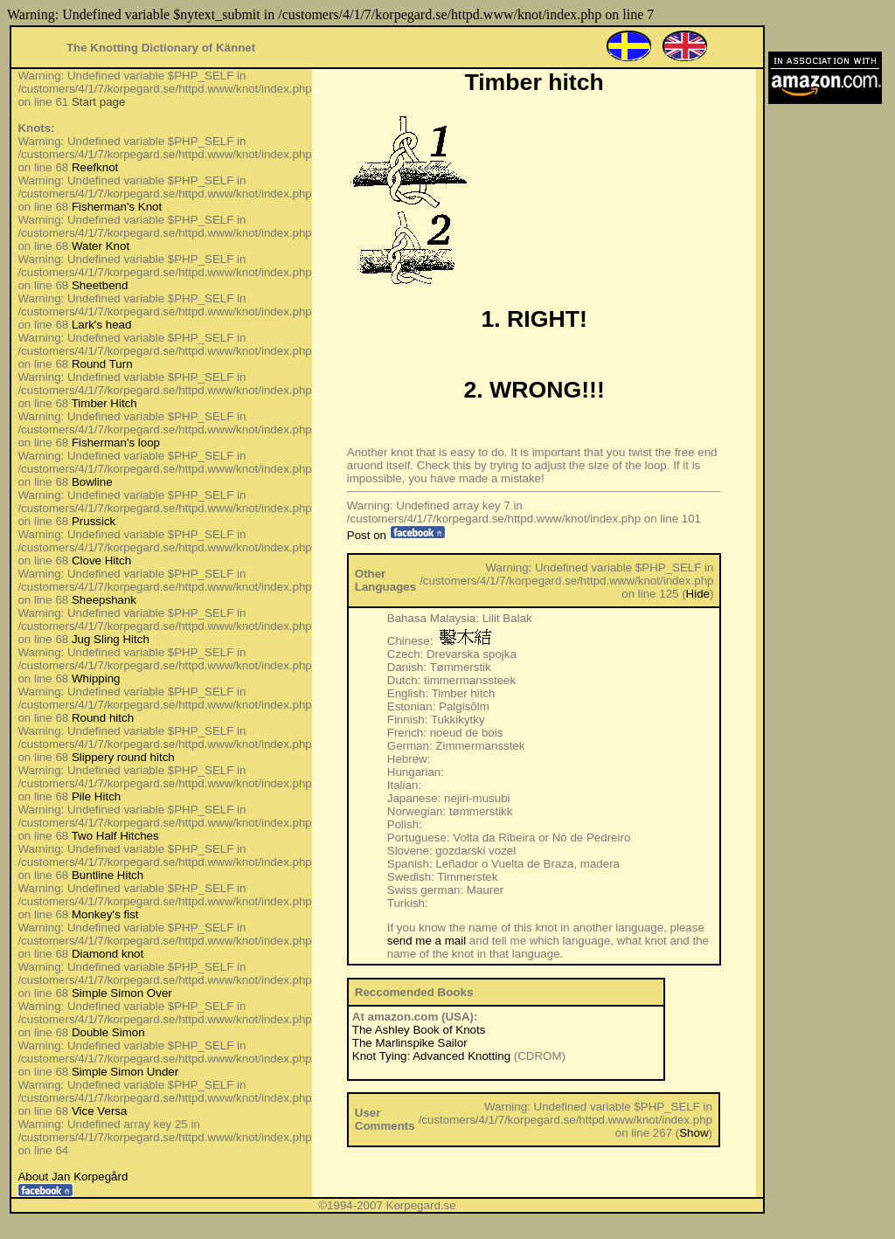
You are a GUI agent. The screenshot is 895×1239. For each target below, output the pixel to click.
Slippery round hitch (123, 757)
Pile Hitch (96, 796)
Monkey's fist (105, 914)
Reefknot (95, 167)
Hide (698, 593)
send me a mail (426, 940)
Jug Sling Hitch (110, 639)
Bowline (92, 481)
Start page (99, 101)
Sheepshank (104, 599)
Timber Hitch (104, 403)
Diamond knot (107, 953)
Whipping (96, 678)
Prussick (93, 521)
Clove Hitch (101, 560)
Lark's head (102, 324)
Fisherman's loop (116, 442)
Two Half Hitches (115, 835)
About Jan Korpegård (72, 1176)
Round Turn (102, 363)
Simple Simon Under (125, 1071)
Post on (396, 535)
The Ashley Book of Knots (419, 1029)
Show (693, 1132)
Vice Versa (99, 1111)
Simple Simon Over (122, 993)
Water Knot (100, 246)
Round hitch (103, 717)
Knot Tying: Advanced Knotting (431, 1055)
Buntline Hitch (107, 875)
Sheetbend (100, 285)
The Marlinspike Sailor (410, 1042)
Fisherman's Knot (117, 206)
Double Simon (108, 1032)
